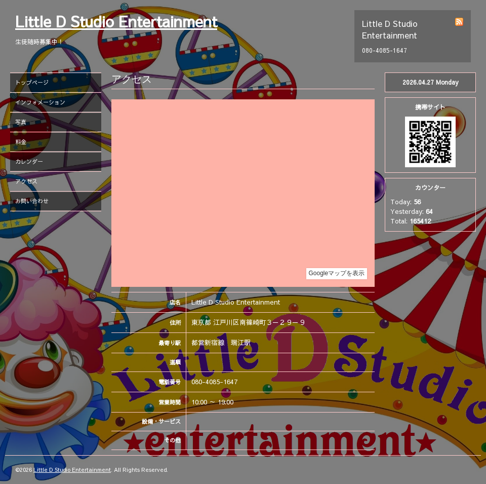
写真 (20, 122)
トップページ (32, 82)
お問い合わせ (32, 201)
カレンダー (29, 161)
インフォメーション (40, 102)
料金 (20, 141)
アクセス (26, 181)
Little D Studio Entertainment (116, 21)
